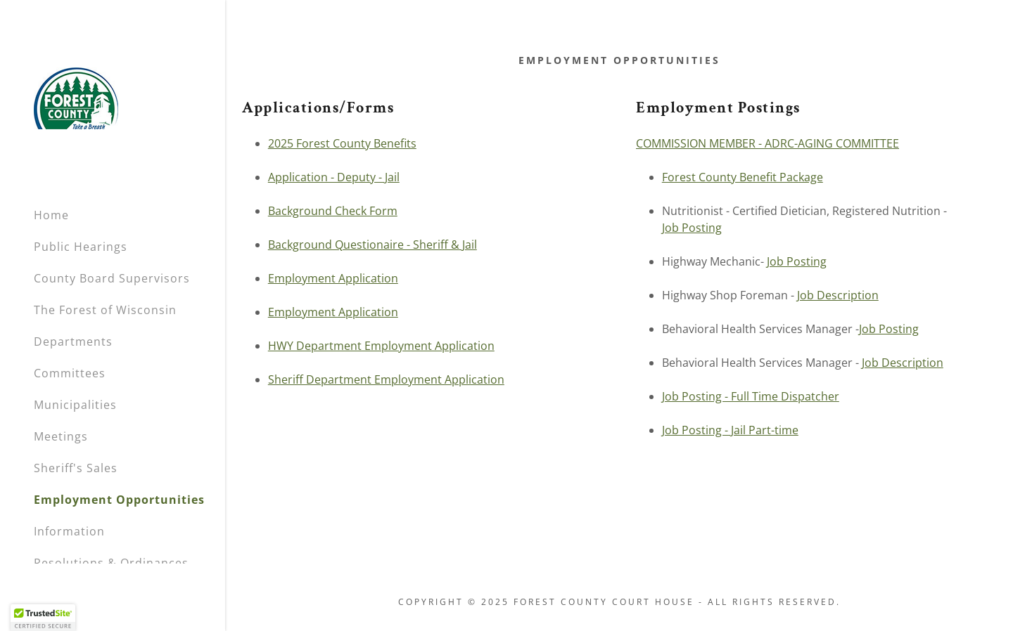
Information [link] (69, 531)
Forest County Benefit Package (742, 177)
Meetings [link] (61, 436)
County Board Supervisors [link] (112, 278)
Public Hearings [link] (80, 246)
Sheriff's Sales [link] (75, 468)
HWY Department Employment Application (381, 345)
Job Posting (692, 227)
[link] (76, 97)
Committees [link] (70, 373)
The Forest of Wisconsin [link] (105, 310)
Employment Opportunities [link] (119, 499)
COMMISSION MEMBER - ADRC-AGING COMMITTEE (767, 143)
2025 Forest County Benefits (342, 143)
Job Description (838, 295)
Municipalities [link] (75, 404)
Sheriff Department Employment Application (386, 379)
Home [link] (51, 215)
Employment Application (333, 278)
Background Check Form (332, 211)
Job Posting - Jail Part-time (730, 430)
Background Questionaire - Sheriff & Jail (372, 244)
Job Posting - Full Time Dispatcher (750, 396)
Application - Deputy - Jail (334, 177)
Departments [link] (73, 341)
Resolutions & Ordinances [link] (111, 563)
